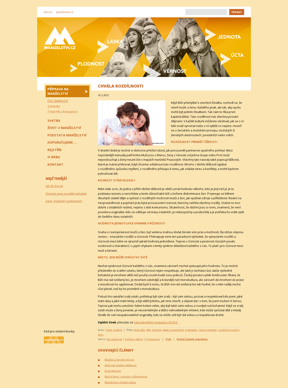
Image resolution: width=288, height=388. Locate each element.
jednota (156, 330)
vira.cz (48, 12)
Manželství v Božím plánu (120, 382)
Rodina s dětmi (134, 339)
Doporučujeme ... (61, 142)
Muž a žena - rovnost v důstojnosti (126, 376)
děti (148, 330)
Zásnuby (53, 106)
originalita (191, 330)
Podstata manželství (66, 135)
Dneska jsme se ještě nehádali (66, 194)
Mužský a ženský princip (119, 359)
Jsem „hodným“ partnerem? (64, 201)
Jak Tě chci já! (54, 186)
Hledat (237, 12)
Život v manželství (64, 128)
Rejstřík (54, 150)
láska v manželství (173, 330)
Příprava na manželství (58, 91)
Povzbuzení (153, 339)
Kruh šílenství (113, 370)
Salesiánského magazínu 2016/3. (156, 322)
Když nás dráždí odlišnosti (121, 365)
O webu (53, 157)
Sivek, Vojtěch (114, 330)
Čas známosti (114, 339)
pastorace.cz (64, 12)
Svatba (53, 120)
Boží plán (139, 330)
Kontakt (55, 164)
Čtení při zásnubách (62, 112)
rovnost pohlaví (207, 330)
